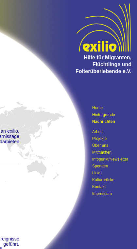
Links (96, 173)
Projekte (99, 138)
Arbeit (97, 131)
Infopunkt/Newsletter (110, 159)
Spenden (100, 166)
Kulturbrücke (103, 180)
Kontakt (99, 186)
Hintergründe (103, 114)
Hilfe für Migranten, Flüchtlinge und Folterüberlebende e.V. (103, 64)
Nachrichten (103, 121)
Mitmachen (101, 152)
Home (97, 107)
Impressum (102, 193)
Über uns (100, 145)
